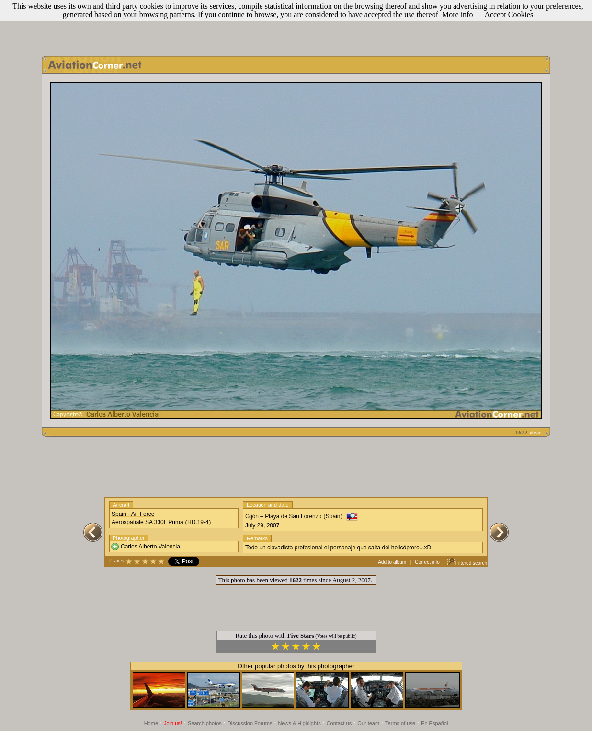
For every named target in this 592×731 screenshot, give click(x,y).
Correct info (427, 562)
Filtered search (466, 563)
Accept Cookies (508, 15)
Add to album (392, 562)
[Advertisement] (296, 25)
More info (457, 15)
